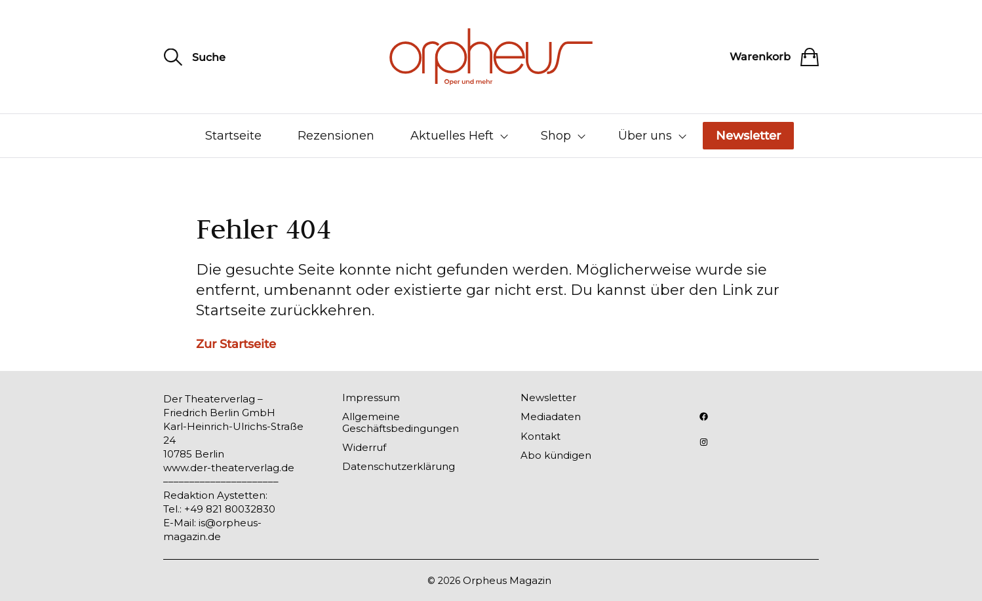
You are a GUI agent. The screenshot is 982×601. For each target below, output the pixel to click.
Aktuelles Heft (452, 135)
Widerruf (364, 447)
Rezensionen (336, 135)
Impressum (371, 397)
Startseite (233, 135)
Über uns (645, 135)
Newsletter (748, 135)
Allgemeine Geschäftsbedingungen (400, 422)
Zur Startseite (236, 344)
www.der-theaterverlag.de (228, 467)
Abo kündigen (555, 455)
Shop (556, 135)
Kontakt (540, 436)
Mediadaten (550, 416)
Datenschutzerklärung (398, 466)
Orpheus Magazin (507, 580)
